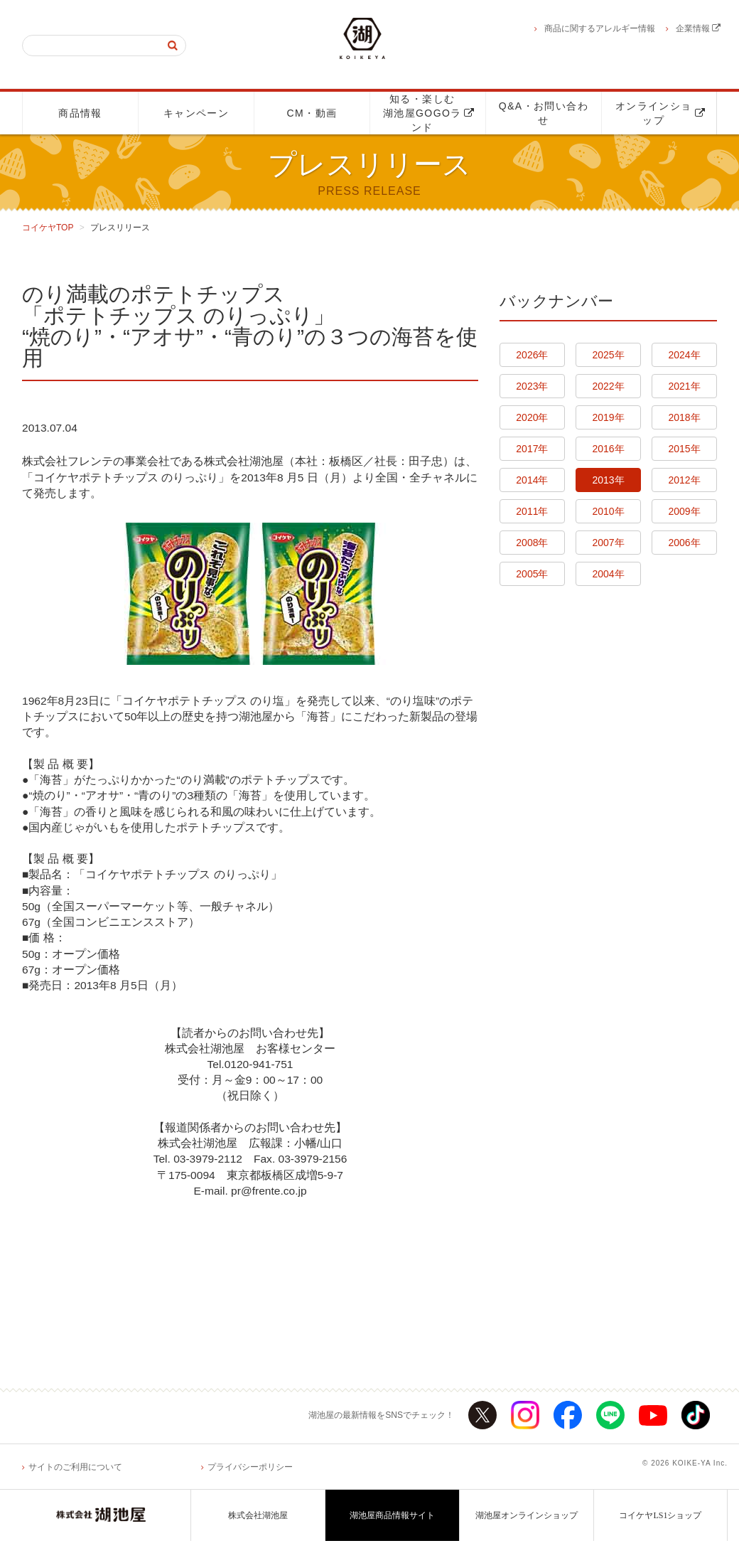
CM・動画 (312, 113)
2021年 (685, 386)
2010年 (608, 511)
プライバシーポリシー (250, 1484)
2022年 (608, 386)
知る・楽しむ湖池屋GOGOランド (429, 113)
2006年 (685, 542)
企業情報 (698, 28)
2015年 (685, 448)
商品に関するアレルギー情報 (599, 28)
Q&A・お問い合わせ (543, 113)
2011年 (532, 511)
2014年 (532, 480)
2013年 (608, 480)
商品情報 (80, 113)
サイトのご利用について (75, 1484)
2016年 (608, 448)
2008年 (532, 542)
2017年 (532, 448)
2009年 (685, 511)
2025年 (608, 355)
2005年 (532, 574)
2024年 (685, 355)
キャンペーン (196, 113)
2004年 (608, 574)
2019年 (608, 417)
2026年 (532, 355)
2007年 (608, 542)
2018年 (685, 417)
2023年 (532, 386)
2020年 (532, 417)
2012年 (685, 480)
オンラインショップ (660, 113)
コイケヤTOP (47, 228)
